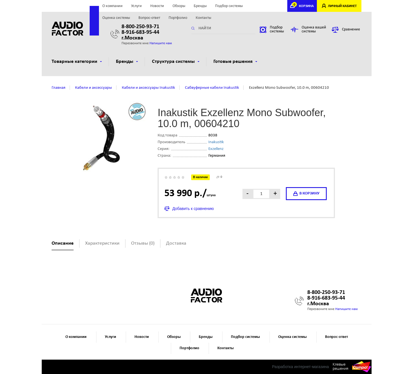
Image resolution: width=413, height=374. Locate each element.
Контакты (203, 18)
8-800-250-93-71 (140, 27)
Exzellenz (216, 149)
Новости (157, 6)
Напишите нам (160, 43)
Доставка (176, 243)
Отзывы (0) (142, 243)
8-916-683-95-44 (140, 32)
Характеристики (102, 243)
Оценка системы (116, 18)
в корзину (306, 193)
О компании (112, 6)
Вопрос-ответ (149, 18)
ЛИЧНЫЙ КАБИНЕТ (342, 6)
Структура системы (175, 61)
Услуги (136, 6)
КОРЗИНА (303, 6)
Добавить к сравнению (193, 208)
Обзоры (179, 6)
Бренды (200, 6)
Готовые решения (235, 61)
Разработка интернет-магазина (300, 366)
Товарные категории (77, 61)
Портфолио (178, 18)
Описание (63, 243)
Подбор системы (229, 6)
